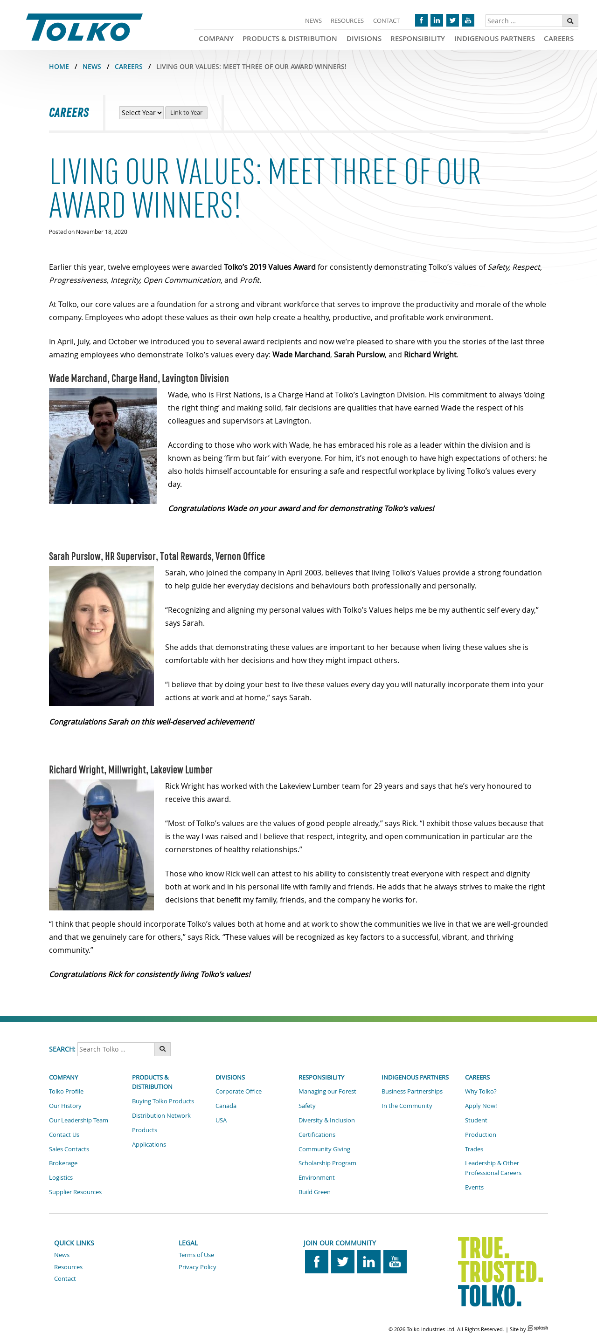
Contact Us (64, 1134)
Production (480, 1134)
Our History (65, 1105)
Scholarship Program (327, 1163)
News (313, 20)
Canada (225, 1105)
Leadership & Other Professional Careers (493, 1168)
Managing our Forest (327, 1091)
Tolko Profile (66, 1091)
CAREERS (129, 66)
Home (59, 66)
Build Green (314, 1192)
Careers (559, 38)
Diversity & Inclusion (326, 1120)
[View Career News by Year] (141, 112)
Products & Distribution (290, 38)
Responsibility (417, 38)
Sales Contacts (69, 1149)
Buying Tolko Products (163, 1101)
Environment (316, 1177)
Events (474, 1187)
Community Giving (324, 1149)
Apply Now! (481, 1105)
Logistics (61, 1177)
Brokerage (63, 1163)
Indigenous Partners (494, 38)
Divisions (364, 38)
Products (144, 1130)
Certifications (316, 1134)
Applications (149, 1144)
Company (216, 38)
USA (221, 1120)
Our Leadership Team (78, 1120)
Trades (474, 1149)
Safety (307, 1105)
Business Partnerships (412, 1091)
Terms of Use (196, 1255)
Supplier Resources (75, 1192)
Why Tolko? (481, 1091)
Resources (347, 20)
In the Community (407, 1105)
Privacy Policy (197, 1267)
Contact (386, 20)
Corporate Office (238, 1091)
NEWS (92, 66)
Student (476, 1120)
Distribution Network (161, 1115)
